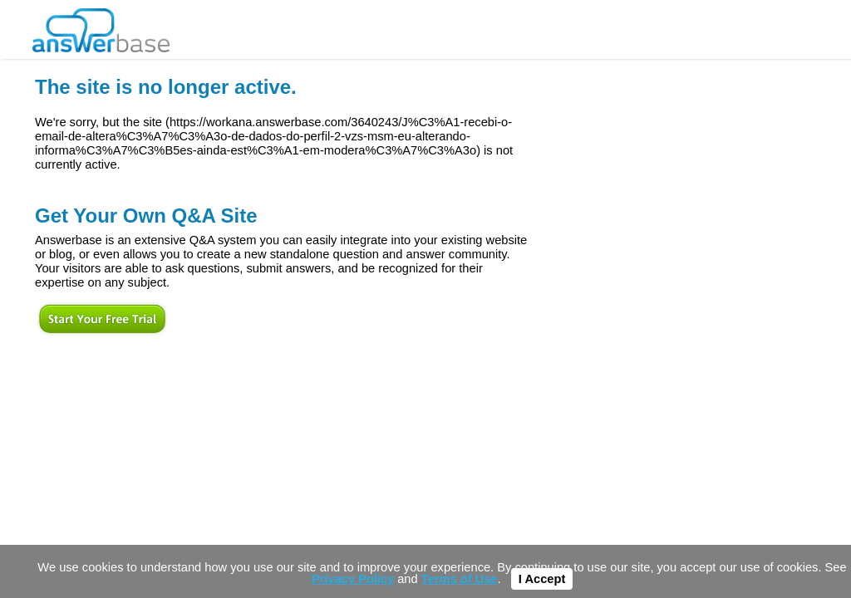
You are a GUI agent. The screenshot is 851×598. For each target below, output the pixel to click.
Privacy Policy (353, 579)
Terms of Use (459, 579)
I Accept (542, 579)
